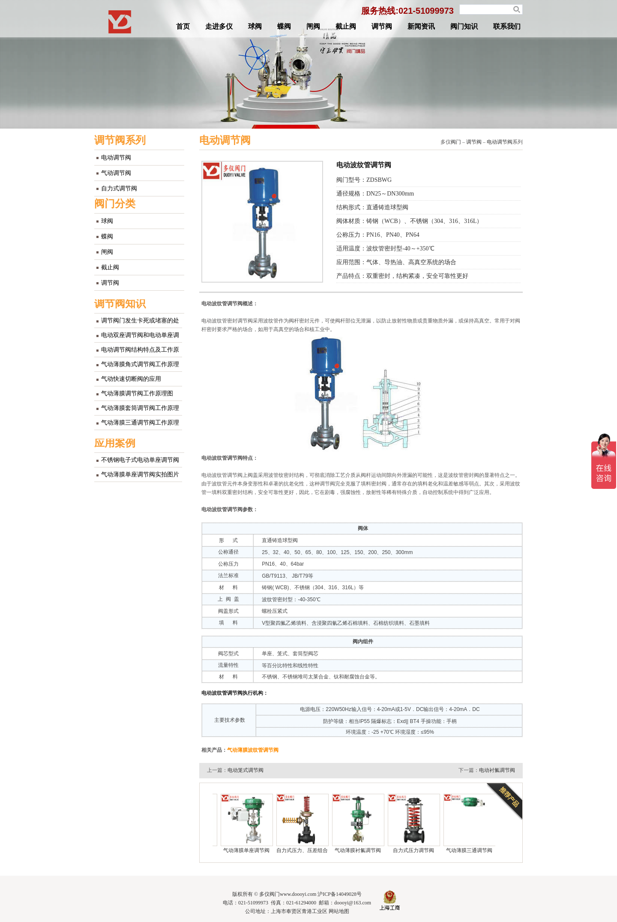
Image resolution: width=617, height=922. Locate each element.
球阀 (255, 26)
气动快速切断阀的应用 (131, 379)
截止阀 (345, 26)
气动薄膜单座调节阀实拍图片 (140, 474)
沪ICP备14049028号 (339, 894)
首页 (183, 26)
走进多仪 (219, 26)
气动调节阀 (116, 173)
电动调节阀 (116, 157)
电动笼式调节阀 (246, 770)
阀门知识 (464, 26)
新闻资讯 (421, 26)
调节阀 (381, 26)
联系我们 (507, 26)
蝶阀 (284, 26)
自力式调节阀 (119, 188)
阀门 (456, 142)
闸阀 (313, 26)
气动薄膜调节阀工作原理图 (137, 393)
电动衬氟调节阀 (497, 770)
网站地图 (339, 911)
